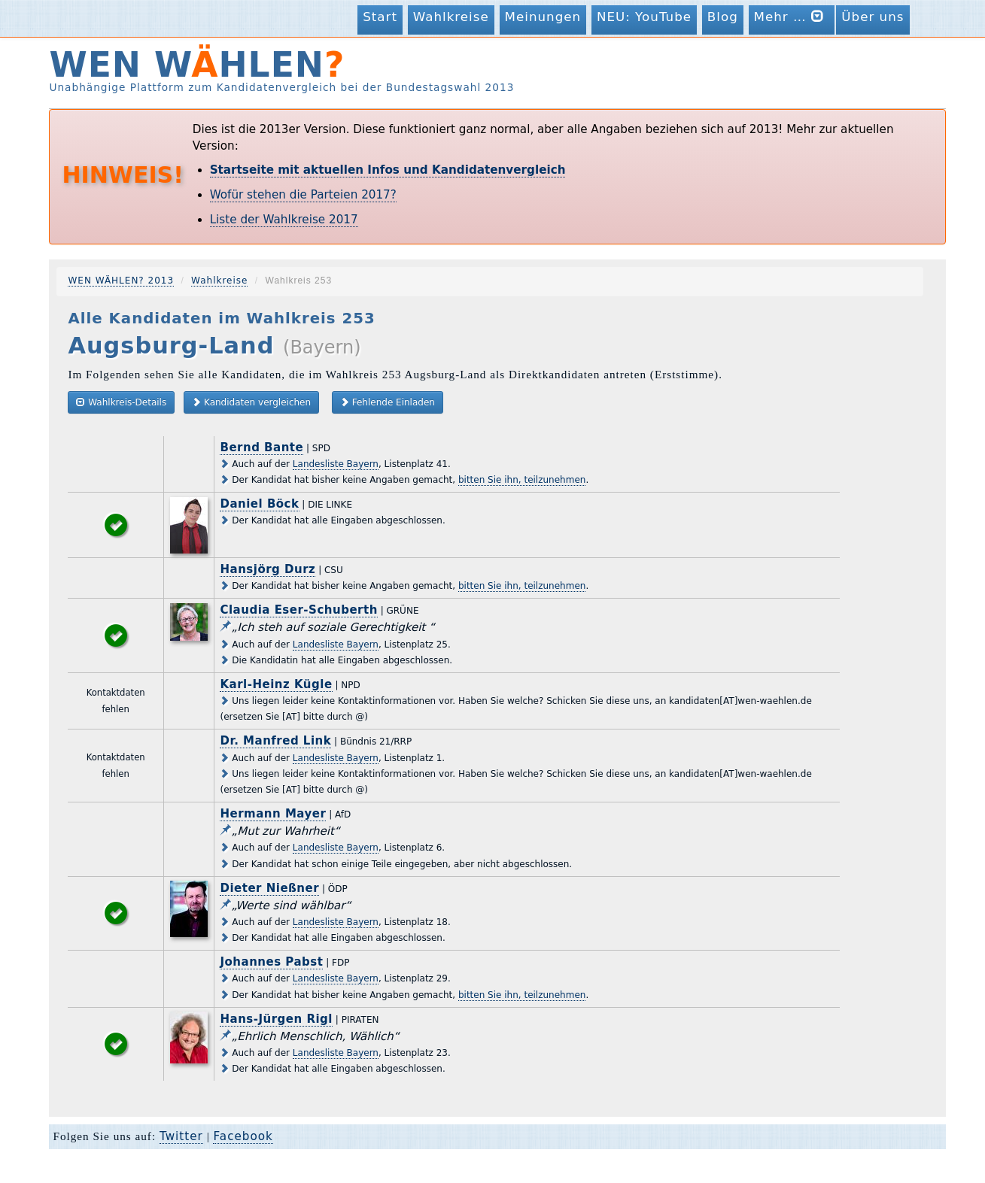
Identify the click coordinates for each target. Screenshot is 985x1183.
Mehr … (792, 16)
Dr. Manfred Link (275, 741)
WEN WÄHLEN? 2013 (121, 280)
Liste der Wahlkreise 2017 (284, 219)
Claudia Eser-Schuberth (298, 610)
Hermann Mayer (273, 814)
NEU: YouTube (644, 16)
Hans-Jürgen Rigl (276, 1019)
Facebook (242, 1136)
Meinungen (543, 16)
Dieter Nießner (269, 888)
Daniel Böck (259, 504)
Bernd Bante (261, 447)
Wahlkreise (451, 16)
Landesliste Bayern (335, 464)
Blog (722, 16)
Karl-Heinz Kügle (276, 684)
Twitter (181, 1136)
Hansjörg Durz (267, 569)
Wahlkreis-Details (121, 402)
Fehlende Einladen (387, 402)
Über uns (872, 16)
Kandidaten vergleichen (251, 402)
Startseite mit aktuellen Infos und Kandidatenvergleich (388, 170)
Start (380, 16)
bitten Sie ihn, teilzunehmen (521, 480)
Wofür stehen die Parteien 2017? (303, 195)
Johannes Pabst (271, 962)
